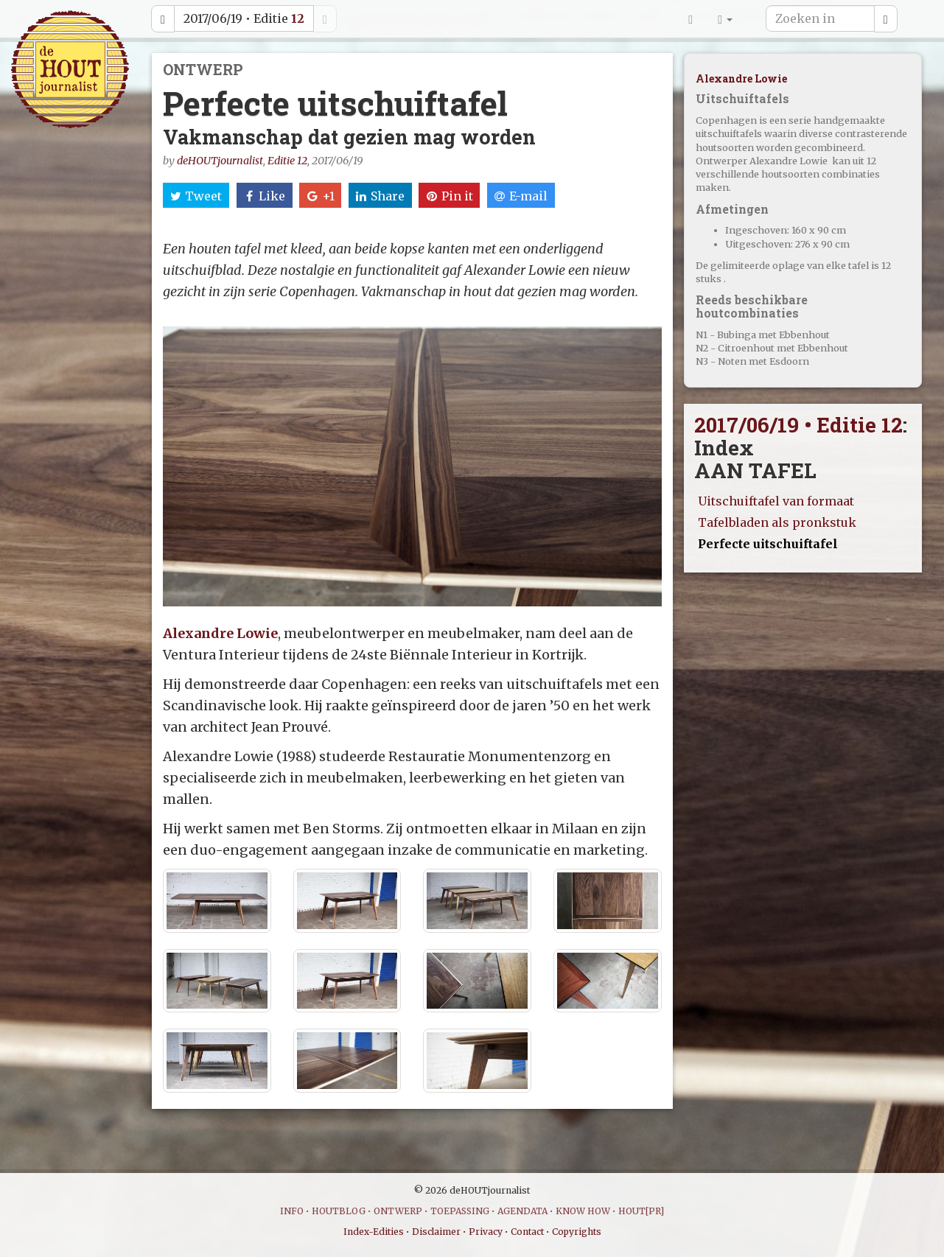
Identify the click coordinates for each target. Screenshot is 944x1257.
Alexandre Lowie (220, 633)
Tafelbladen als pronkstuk (777, 522)
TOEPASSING (459, 1210)
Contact (527, 1231)
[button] (725, 18)
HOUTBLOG (339, 1210)
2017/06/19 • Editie (243, 18)
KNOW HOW (583, 1210)
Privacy (486, 1231)
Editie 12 (287, 160)
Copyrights (576, 1231)
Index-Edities (373, 1231)
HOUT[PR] (641, 1210)
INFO (292, 1210)
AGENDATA (522, 1210)
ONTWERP (398, 1210)
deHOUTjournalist (220, 160)
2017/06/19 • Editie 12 (798, 424)
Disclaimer (436, 1231)
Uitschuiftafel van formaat (776, 501)
